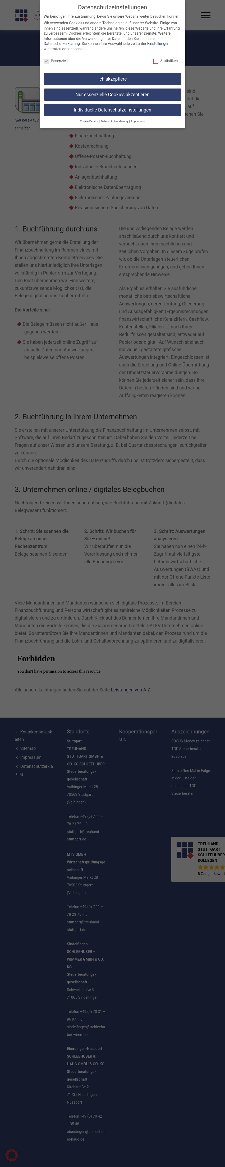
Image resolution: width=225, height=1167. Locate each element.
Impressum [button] (138, 121)
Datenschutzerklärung (62, 43)
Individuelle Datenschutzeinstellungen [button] (112, 110)
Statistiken (165, 61)
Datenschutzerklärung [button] (115, 121)
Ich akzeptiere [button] (112, 79)
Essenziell (56, 61)
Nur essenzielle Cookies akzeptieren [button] (112, 94)
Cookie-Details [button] (89, 121)
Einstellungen (158, 43)
